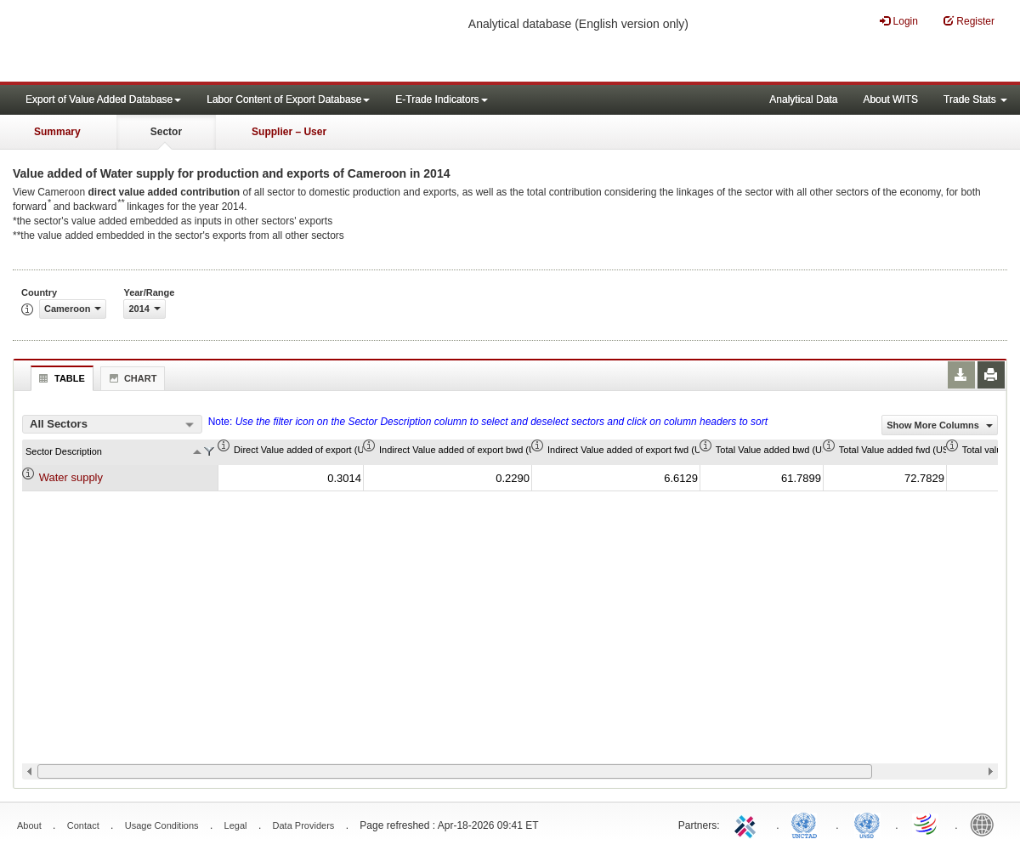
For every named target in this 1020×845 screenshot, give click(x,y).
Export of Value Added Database (103, 99)
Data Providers (304, 825)
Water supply (71, 477)
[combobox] (112, 424)
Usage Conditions (162, 825)
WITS (170, 42)
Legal (235, 825)
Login (899, 20)
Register (969, 20)
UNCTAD (807, 824)
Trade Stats (975, 99)
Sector (166, 132)
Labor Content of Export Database (288, 99)
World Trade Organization (927, 824)
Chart (131, 378)
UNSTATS (867, 824)
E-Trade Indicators (441, 99)
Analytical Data (803, 99)
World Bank (986, 824)
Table (60, 378)
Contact (83, 825)
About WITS (890, 99)
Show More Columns (940, 425)
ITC (748, 824)
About (29, 825)
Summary (57, 132)
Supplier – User (289, 132)
